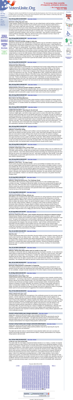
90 (30, 370)
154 (40, 374)
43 (49, 366)
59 (43, 367)
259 (27, 383)
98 (41, 370)
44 (22, 367)
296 (44, 385)
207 (35, 378)
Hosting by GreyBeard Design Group (4, 36)
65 (23, 369)
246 (29, 382)
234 (33, 381)
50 (30, 367)
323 (42, 387)
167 (38, 375)
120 (29, 372)
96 (39, 370)
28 (28, 366)
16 (38, 365)
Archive (34, 18)
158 (48, 374)
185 (46, 376)
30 (30, 366)
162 (29, 375)
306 (37, 386)
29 (29, 366)
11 (31, 365)
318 (33, 387)
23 (48, 365)
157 (46, 374)
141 (42, 373)
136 (33, 373)
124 (37, 372)
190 (29, 377)
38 (42, 366)
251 (38, 382)
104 (25, 371)
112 (40, 371)
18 (41, 365)
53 (35, 367)
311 (46, 386)
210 (40, 378)
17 (40, 365)
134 (29, 373)
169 (42, 375)
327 (26, 389)
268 (44, 383)
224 (40, 380)
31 (32, 366)
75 (37, 369)
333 (38, 389)
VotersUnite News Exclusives (68, 58)
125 (38, 372)
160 (25, 375)
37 (40, 366)
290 (33, 385)
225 (42, 380)
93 (34, 370)
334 (40, 389)
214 (48, 378)
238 (40, 381)
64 (22, 369)
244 (25, 382)
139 (38, 373)
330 (32, 389)
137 (35, 373)
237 (38, 381)
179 (35, 376)
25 (23, 366)
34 (36, 366)
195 (38, 377)
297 (46, 385)
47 (26, 367)
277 (35, 384)
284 (48, 384)
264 (37, 383)
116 (48, 371)
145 (23, 374)
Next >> (54, 365)
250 (37, 382)
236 (37, 381)
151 (35, 374)
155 (42, 374)
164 (33, 375)
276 (33, 384)
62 (47, 367)
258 (25, 383)
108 (33, 371)
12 (33, 365)
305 (35, 386)
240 (44, 381)
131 (23, 373)
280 (40, 384)
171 (46, 375)
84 (22, 370)
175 (27, 376)
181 (38, 376)
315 (27, 387)
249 (35, 382)
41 (46, 366)
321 (38, 387)
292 (37, 385)
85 (23, 370)
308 (40, 386)
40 (44, 366)
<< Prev (18, 365)
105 (27, 371)
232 (29, 381)
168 (40, 375)
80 (44, 369)
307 (38, 386)
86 (25, 370)
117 (23, 372)
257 (23, 383)
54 (36, 367)
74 (36, 369)
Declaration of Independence (4, 40)
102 (49, 370)
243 (23, 382)
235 (35, 381)
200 (48, 377)
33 (35, 366)
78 (42, 369)
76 (39, 369)
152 (37, 374)
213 (46, 378)
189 (27, 377)
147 (27, 374)
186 (48, 376)
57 (40, 367)
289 (31, 385)
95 (37, 370)
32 (33, 366)
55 (37, 367)
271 (23, 384)
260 (29, 383)
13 (34, 365)
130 (48, 372)
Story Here (30, 18)
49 (29, 367)
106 (29, 371)
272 (25, 384)
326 (48, 387)
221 (35, 380)
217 (27, 380)
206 (33, 378)
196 (40, 377)
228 (48, 380)
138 (37, 373)
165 (35, 375)
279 (38, 384)
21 (45, 365)
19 (43, 365)
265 (38, 383)
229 (23, 381)
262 (33, 383)
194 (37, 377)
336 (45, 389)
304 (33, 386)
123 (35, 372)
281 (42, 384)
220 (33, 380)
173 (23, 376)
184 (44, 376)
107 (31, 371)
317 (31, 387)
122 (33, 372)
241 (46, 381)
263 (35, 383)
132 (25, 373)
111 (38, 371)
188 (25, 377)
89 (29, 370)
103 (23, 371)
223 (38, 380)
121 (31, 372)
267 (42, 383)
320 (37, 387)
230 (25, 381)
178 (33, 376)
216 (25, 380)
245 (27, 382)
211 (42, 378)
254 (44, 382)
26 (25, 366)
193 (35, 377)
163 (31, 375)
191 (31, 377)
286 (25, 385)
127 (42, 372)
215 (23, 380)
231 (27, 381)
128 (44, 372)
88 (27, 370)
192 (33, 377)
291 (35, 385)
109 (35, 371)
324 (44, 387)
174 (25, 376)
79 (43, 369)
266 (40, 383)
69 (29, 369)
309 (42, 386)
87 (26, 370)
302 (29, 386)
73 (35, 369)
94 (36, 370)
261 (31, 383)
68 (28, 369)
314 (25, 387)
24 (22, 366)
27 (26, 366)
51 (32, 367)
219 (31, 380)
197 (42, 377)
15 (37, 365)
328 (28, 389)
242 (48, 381)
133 (27, 373)
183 (42, 376)
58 (42, 367)
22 (47, 365)
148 (29, 374)
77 (40, 369)
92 (33, 370)
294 (40, 385)
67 (26, 369)
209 (38, 378)
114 (44, 371)
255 (46, 382)
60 (44, 367)
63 (49, 367)
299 (23, 386)
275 (31, 384)
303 (31, 386)
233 (31, 381)
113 (42, 371)
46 (25, 367)
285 (23, 385)
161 (27, 375)
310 (44, 386)
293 (38, 385)
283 (46, 384)
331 (34, 389)
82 (47, 369)
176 (29, 376)
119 (27, 372)
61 (46, 367)
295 (42, 385)
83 (49, 369)
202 (25, 378)
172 (48, 375)
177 (31, 376)
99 (43, 370)
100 (45, 370)
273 (27, 384)
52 (33, 367)
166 (37, 375)
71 (32, 369)
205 (31, 378)
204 (29, 378)
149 (31, 374)
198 (44, 377)
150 (33, 374)
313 (23, 387)
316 (29, 387)
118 (25, 372)
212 (44, 378)
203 (27, 378)
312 (48, 386)
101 (47, 370)
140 (40, 373)
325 (46, 387)
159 (23, 375)
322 (40, 387)
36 (39, 366)
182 (40, 376)
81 (46, 369)
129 (46, 372)
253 (42, 382)
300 (25, 386)
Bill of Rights (4, 48)
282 (44, 384)
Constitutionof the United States (4, 44)
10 (30, 365)
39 (43, 366)
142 (44, 373)
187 (23, 377)
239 (42, 381)
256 (48, 382)
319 (35, 387)
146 (25, 374)
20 (44, 365)
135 (31, 373)
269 (46, 383)
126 (40, 372)
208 (37, 378)
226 (44, 380)
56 (39, 367)
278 (37, 384)
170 (44, 375)
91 (32, 370)
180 (37, 376)
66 (25, 369)
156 (44, 374)
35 (37, 366)
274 (29, 384)
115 (46, 371)
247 (31, 382)
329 (30, 389)
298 (48, 385)
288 (29, 385)
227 (46, 380)
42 (47, 366)
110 (37, 371)
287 (27, 385)
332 (36, 389)
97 (40, 370)
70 (30, 369)
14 (36, 365)
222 (37, 380)
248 (33, 382)
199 (46, 377)
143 (46, 373)
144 (48, 373)
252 (40, 382)
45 (23, 367)
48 (28, 367)
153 (38, 374)
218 (29, 380)
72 (33, 369)
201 (23, 378)
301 (27, 386)
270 (48, 383)
